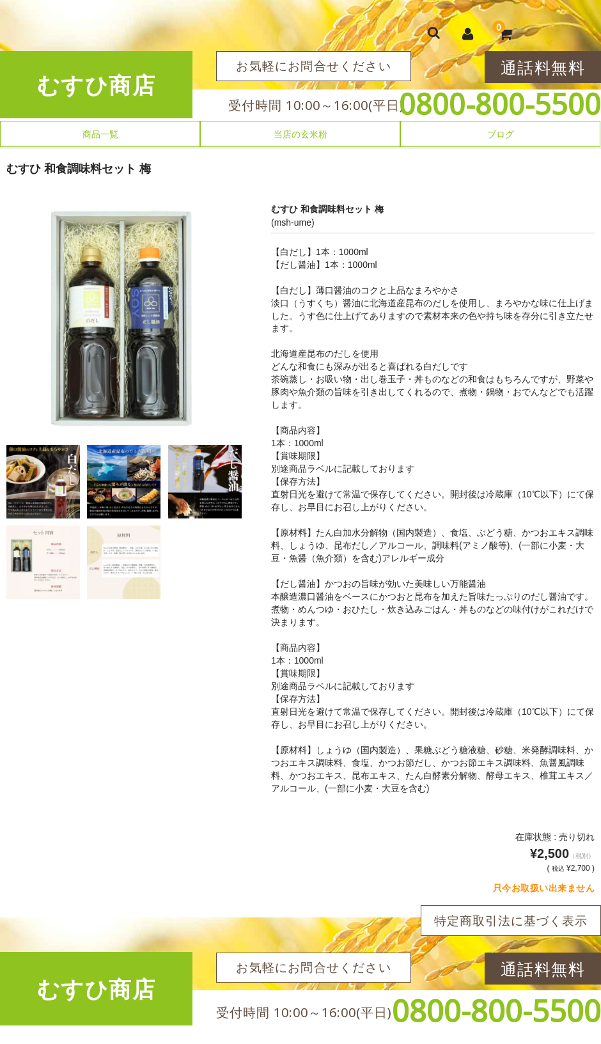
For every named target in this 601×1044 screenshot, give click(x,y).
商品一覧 (100, 134)
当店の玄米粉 (300, 134)
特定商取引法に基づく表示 (511, 920)
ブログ (500, 134)
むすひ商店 (96, 85)
